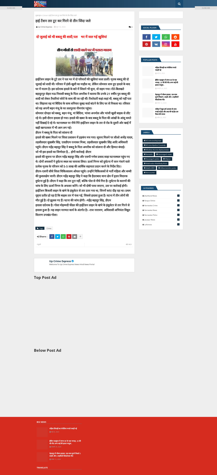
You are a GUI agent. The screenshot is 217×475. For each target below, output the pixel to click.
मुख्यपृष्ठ (38, 15)
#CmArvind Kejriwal (153, 140)
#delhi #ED (150, 168)
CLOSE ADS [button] (11, 8)
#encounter (150, 172)
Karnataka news (161, 210)
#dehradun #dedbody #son (156, 163)
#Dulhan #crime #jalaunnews (157, 150)
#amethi (149, 154)
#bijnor (168, 159)
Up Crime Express (60, 261)
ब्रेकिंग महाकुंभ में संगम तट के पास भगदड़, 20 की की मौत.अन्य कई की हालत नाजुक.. (166, 82)
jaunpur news (161, 219)
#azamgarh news (165, 154)
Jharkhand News (161, 195)
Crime (44, 15)
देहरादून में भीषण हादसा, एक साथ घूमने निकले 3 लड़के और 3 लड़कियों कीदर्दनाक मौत (166, 97)
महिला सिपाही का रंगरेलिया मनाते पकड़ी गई (165, 68)
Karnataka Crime (161, 205)
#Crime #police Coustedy (156, 145)
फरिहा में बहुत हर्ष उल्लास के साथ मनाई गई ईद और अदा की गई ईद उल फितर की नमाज (166, 111)
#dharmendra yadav (168, 168)
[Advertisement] (84, 314)
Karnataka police (161, 215)
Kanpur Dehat (161, 200)
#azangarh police (152, 159)
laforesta (161, 224)
